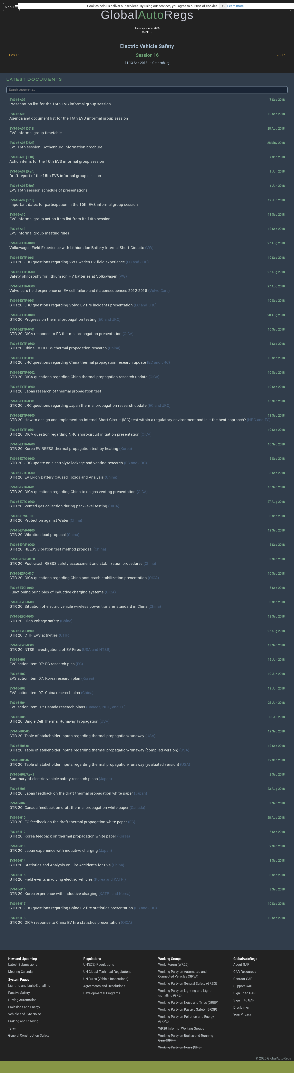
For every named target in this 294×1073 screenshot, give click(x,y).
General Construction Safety (28, 1035)
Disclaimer (241, 1007)
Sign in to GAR (244, 1000)
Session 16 (147, 55)
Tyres (12, 1028)
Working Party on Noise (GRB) (180, 1047)
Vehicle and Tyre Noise (24, 1014)
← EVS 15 (12, 55)
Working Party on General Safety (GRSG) (187, 983)
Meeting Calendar (21, 971)
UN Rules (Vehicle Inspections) (105, 979)
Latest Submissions (22, 964)
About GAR (241, 964)
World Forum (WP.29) (173, 964)
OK (222, 6)
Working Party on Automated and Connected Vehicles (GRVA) (182, 974)
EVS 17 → (282, 55)
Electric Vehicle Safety (147, 46)
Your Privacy (242, 1014)
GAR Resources (244, 971)
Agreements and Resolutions (104, 986)
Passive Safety (19, 992)
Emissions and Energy (24, 1007)
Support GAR (242, 986)
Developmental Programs (101, 993)
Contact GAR (243, 979)
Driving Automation (22, 1000)
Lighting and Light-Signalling (29, 985)
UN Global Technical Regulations (107, 971)
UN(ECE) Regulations (98, 964)
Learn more (235, 6)
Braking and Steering (23, 1021)
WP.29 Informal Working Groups (181, 1028)
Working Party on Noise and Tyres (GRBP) (188, 1002)
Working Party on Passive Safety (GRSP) (187, 1009)
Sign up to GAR (244, 993)
